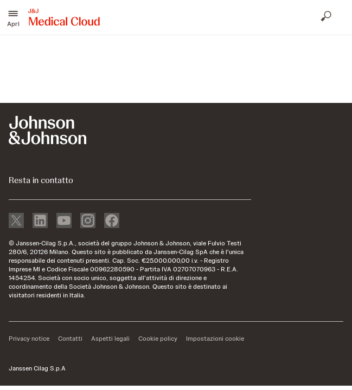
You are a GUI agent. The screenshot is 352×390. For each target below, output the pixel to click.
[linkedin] (40, 221)
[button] (13, 17)
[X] (16, 221)
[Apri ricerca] (327, 17)
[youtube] (64, 221)
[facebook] (111, 221)
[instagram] (87, 221)
